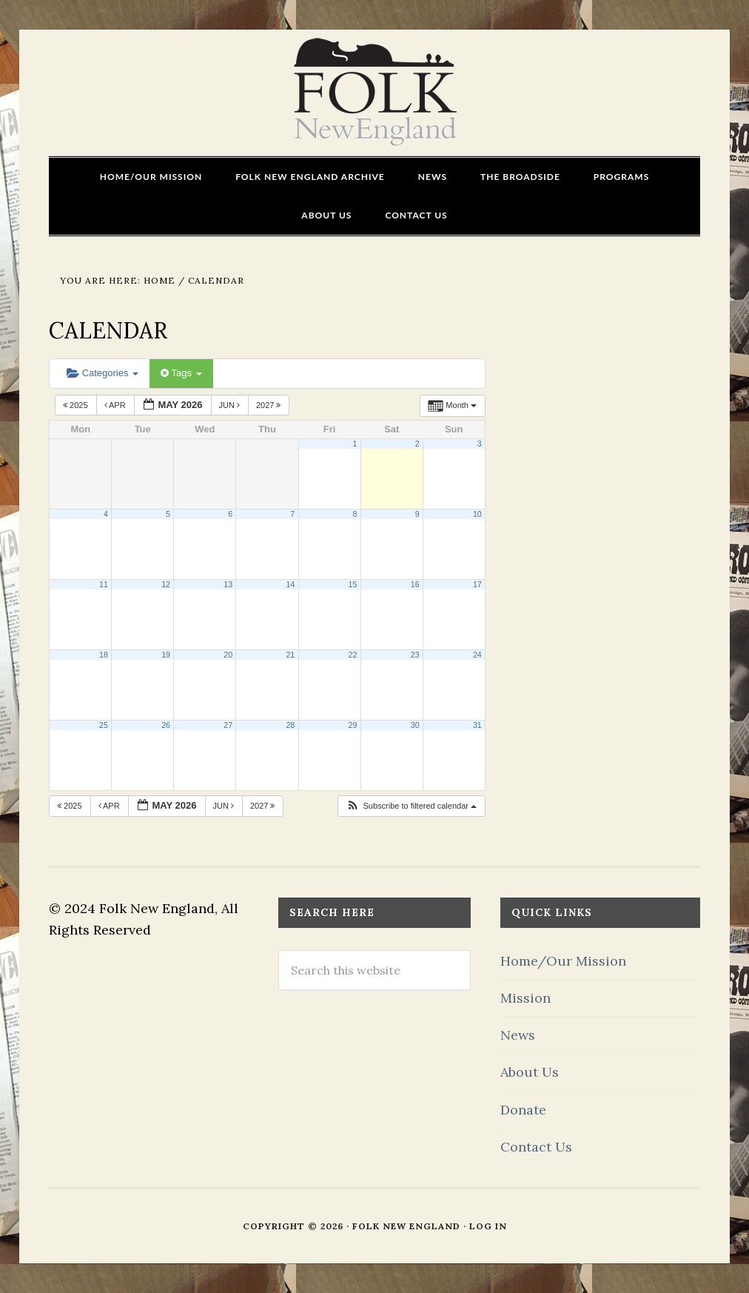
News (517, 1034)
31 (477, 725)
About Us (529, 1071)
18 (103, 654)
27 (228, 725)
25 (103, 725)
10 (477, 513)
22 (353, 654)
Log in (488, 1226)
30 (415, 725)
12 (165, 584)
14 (290, 584)
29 (353, 725)
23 (415, 654)
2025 (76, 405)
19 (165, 654)
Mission (525, 997)
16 (415, 584)
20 (228, 654)
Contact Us (536, 1146)
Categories (102, 372)
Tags (181, 372)
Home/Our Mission (563, 960)
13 (228, 584)
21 (290, 654)
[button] (411, 806)
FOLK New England (375, 92)
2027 (269, 405)
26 (165, 725)
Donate (523, 1109)
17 (477, 584)
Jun (231, 405)
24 (477, 654)
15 (353, 584)
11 (103, 584)
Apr (116, 405)
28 (290, 725)
